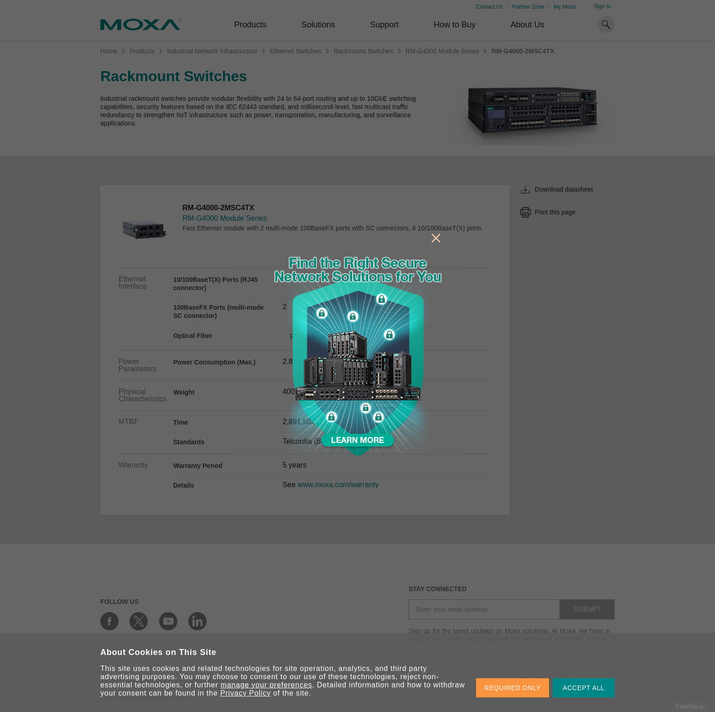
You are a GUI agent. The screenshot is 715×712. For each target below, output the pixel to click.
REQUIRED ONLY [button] (512, 687)
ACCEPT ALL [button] (584, 687)
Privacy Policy (245, 693)
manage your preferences (266, 685)
